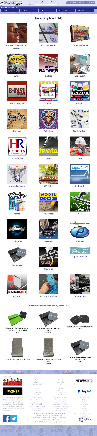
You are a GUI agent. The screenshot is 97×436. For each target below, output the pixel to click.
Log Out (84, 410)
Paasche (22, 408)
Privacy (84, 406)
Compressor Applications (60, 406)
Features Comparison (37, 404)
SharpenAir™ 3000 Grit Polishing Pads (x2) (80, 326)
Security (60, 394)
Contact (81, 10)
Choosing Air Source (60, 400)
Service (60, 378)
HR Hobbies (17, 404)
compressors (9, 402)
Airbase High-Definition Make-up (17, 45)
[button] (71, 2)
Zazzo (21, 402)
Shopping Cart (84, 398)
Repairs (60, 380)
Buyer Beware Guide (37, 408)
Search (31, 4)
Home (3, 7)
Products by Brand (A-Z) (13, 7)
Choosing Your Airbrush (37, 400)
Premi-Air (5, 406)
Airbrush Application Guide (37, 406)
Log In (84, 408)
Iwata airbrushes (18, 400)
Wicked (10, 408)
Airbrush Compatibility (60, 408)
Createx (5, 408)
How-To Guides (37, 410)
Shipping (60, 388)
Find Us (37, 380)
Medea (16, 402)
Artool (4, 404)
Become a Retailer (37, 384)
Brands (37, 390)
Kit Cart (84, 400)
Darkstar (16, 408)
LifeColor (9, 404)
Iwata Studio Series (61, 402)
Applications (37, 392)
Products (6, 10)
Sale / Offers (61, 382)
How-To (24, 10)
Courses (37, 394)
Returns (60, 390)
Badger (7, 410)
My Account (84, 404)
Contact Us (37, 378)
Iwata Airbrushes (37, 402)
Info (42, 10)
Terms (61, 392)
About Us (37, 382)
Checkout (84, 402)
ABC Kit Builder (60, 410)
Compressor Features (60, 404)
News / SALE (64, 10)
